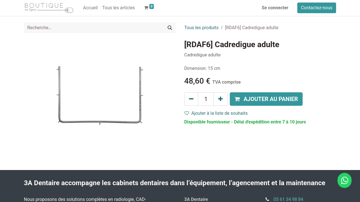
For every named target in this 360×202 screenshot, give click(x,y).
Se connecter (275, 7)
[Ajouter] (220, 99)
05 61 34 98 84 (288, 199)
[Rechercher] (170, 27)
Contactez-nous (316, 7)
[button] (266, 99)
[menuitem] (90, 7)
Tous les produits (201, 27)
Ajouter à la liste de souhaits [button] (216, 113)
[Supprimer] (191, 99)
